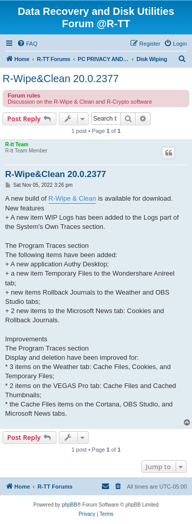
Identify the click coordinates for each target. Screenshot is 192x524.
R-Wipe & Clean (72, 198)
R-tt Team (16, 144)
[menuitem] (27, 43)
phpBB (69, 505)
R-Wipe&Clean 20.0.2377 (61, 78)
